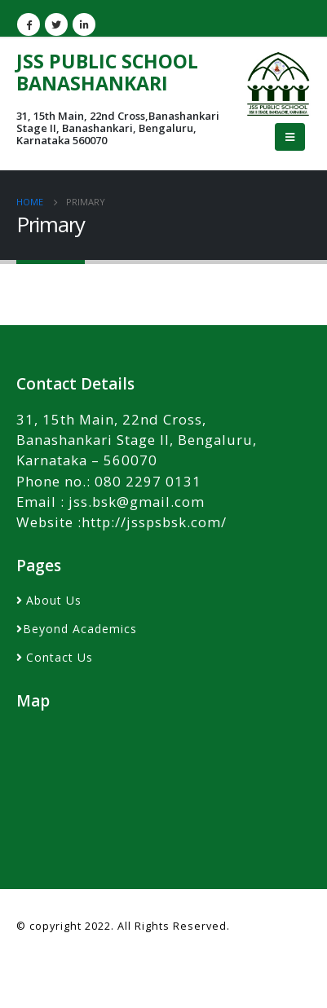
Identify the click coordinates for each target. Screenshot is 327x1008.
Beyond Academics (80, 628)
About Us (54, 600)
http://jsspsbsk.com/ (154, 522)
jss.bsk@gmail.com (136, 501)
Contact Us (59, 657)
